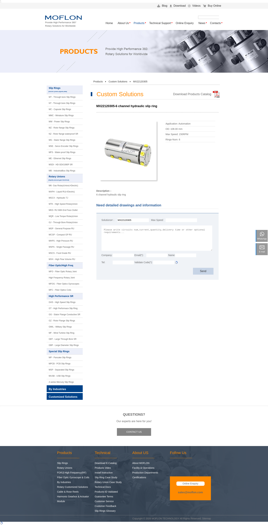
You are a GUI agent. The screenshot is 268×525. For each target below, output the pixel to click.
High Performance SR (64, 296)
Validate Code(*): (143, 262)
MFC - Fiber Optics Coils (60, 290)
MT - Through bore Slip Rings (62, 97)
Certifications (139, 477)
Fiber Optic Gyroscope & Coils (73, 477)
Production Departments (145, 472)
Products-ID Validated (106, 491)
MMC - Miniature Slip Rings (61, 115)
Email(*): (139, 255)
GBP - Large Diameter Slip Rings (64, 345)
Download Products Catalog (192, 94)
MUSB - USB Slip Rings (59, 376)
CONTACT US (134, 432)
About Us (123, 23)
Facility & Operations (143, 467)
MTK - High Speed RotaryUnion (63, 204)
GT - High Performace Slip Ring (63, 308)
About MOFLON (140, 463)
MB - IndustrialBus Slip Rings (62, 171)
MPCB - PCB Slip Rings (59, 363)
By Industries (64, 482)
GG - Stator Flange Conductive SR (64, 314)
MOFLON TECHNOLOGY (165, 518)
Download (178, 5)
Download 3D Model (177, 147)
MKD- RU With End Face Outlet (63, 210)
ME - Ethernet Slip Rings (60, 158)
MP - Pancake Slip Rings (60, 357)
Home (109, 23)
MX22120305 (140, 81)
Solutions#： (108, 220)
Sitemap (206, 518)
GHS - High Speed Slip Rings (62, 302)
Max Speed (157, 220)
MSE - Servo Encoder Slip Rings (63, 146)
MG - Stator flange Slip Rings (62, 140)
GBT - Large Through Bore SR (62, 339)
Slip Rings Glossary (105, 510)
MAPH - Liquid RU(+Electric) (62, 192)
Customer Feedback (105, 506)
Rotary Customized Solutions (72, 487)
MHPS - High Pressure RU (61, 241)
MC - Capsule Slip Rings (60, 109)
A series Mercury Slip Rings (61, 382)
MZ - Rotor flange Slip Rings (62, 128)
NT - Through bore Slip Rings (62, 103)
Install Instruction (104, 472)
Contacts (215, 23)
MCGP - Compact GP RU (60, 235)
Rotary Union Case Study (108, 482)
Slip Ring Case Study (106, 477)
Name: (171, 255)
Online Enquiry (185, 23)
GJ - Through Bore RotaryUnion (63, 222)
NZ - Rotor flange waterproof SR (63, 134)
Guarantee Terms (104, 496)
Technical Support (160, 23)
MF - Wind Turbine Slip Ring (61, 333)
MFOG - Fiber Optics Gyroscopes (64, 284)
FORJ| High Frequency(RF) (71, 472)
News (201, 23)
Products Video (103, 467)
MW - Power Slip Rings (59, 121)
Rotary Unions (65, 178)
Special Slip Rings (64, 351)
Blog (162, 5)
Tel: (103, 262)
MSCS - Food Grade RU (60, 253)
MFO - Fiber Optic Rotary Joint (63, 271)
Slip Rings (65, 90)
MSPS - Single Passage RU (61, 247)
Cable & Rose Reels (68, 491)
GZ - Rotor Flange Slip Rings (62, 320)
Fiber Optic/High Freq (64, 265)
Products (139, 23)
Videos (194, 5)
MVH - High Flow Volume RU (62, 259)
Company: (107, 255)
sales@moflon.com (190, 492)
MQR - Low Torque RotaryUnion (63, 216)
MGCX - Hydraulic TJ (58, 198)
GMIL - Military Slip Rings (60, 327)
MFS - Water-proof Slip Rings (62, 152)
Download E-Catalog (106, 463)
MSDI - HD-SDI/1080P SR (61, 164)
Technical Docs (103, 487)
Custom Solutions (118, 81)
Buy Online (212, 5)
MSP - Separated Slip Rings (61, 370)
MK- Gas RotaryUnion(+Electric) (63, 185)
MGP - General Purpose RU (61, 228)
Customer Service (104, 501)
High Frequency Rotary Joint (62, 277)
